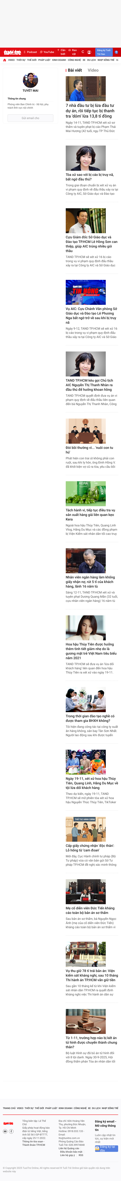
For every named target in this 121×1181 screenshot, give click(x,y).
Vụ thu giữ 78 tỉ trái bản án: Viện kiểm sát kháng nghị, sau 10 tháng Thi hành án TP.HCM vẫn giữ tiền (92, 975)
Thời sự (21, 60)
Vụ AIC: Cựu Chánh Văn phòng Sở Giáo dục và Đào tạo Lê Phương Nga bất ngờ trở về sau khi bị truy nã (91, 316)
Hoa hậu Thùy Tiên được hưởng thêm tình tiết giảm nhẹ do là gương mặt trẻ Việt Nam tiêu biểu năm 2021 (91, 651)
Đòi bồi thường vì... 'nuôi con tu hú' (89, 450)
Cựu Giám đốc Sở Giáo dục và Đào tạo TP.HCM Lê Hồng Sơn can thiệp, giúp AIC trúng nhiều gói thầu (92, 244)
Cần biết (61, 52)
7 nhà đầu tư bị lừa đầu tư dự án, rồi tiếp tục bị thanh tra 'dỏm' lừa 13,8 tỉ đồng (90, 111)
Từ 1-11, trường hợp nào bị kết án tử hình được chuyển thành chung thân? (91, 1042)
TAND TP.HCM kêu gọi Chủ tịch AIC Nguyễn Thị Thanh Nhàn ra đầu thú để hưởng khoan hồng (89, 385)
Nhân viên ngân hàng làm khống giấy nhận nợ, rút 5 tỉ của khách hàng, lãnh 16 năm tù (90, 581)
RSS (81, 1155)
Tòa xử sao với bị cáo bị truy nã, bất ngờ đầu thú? (90, 177)
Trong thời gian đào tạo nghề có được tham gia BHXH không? (90, 718)
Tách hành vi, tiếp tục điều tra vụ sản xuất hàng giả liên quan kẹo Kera (90, 514)
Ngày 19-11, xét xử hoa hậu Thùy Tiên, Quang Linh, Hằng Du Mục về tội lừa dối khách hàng (92, 783)
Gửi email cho (30, 118)
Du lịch (91, 60)
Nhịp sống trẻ (106, 60)
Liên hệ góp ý (67, 1155)
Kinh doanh (59, 60)
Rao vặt (72, 52)
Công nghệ (74, 60)
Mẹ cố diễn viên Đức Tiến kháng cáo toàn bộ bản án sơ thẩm (90, 910)
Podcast (30, 52)
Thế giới (32, 60)
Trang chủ (9, 1108)
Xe (84, 60)
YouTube (46, 52)
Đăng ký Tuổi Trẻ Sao (103, 52)
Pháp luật (44, 60)
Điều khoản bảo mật (71, 1152)
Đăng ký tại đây (107, 1148)
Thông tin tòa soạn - (33, 1141)
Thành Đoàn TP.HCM (33, 1145)
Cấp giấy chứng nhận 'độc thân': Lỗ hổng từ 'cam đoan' (90, 848)
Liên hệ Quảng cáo (69, 1148)
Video (11, 60)
